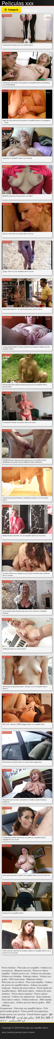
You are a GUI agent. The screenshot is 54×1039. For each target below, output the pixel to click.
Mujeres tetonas (23, 970)
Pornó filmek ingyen (37, 1014)
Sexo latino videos (11, 999)
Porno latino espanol (22, 993)
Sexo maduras (43, 996)
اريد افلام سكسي (17, 1020)
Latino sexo (8, 1002)
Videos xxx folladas (11, 976)
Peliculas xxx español (28, 967)
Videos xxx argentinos (23, 996)
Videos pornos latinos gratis (30, 1002)
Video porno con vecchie (12, 1014)
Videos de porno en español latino (27, 984)
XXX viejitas (46, 999)
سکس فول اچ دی (25, 1017)
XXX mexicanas (17, 979)
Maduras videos (34, 979)
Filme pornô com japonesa (34, 1011)
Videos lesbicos (30, 999)
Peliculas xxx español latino (28, 1008)
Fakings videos (30, 976)
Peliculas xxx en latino (13, 982)
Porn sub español (34, 982)
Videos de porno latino (23, 988)
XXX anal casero (26, 991)
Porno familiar (9, 967)
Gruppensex (6, 1008)
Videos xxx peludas (41, 973)
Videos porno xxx (20, 973)
